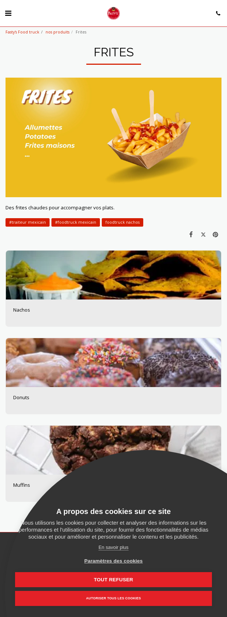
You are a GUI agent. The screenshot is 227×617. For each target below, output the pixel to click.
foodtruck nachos (122, 222)
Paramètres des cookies (113, 561)
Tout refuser (113, 579)
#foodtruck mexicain (75, 222)
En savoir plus (113, 547)
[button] (8, 13)
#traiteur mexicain (27, 222)
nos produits (57, 32)
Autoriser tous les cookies (113, 598)
